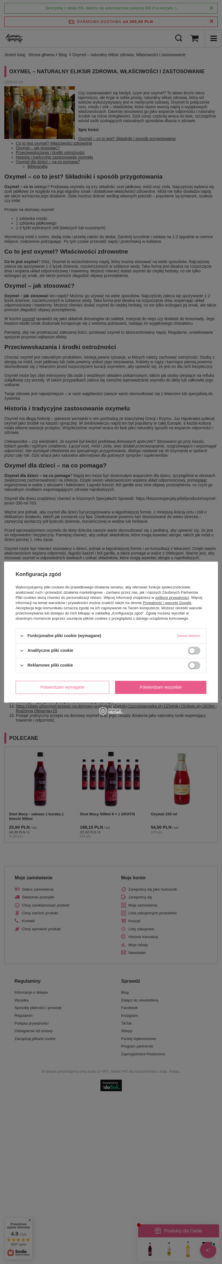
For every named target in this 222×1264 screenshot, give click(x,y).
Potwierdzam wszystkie (161, 687)
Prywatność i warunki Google (167, 603)
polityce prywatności (172, 597)
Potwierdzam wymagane (62, 687)
